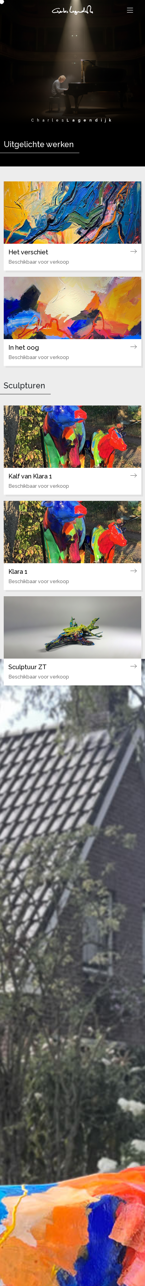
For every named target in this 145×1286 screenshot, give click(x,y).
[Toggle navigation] (130, 10)
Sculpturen (24, 385)
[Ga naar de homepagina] (72, 9)
